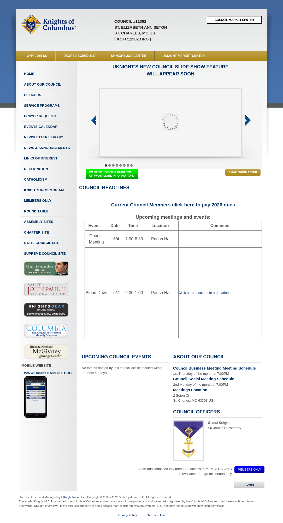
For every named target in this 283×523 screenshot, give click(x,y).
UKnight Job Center (128, 56)
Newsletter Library (43, 137)
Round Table (36, 211)
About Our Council (42, 84)
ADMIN (249, 484)
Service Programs (42, 106)
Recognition (36, 169)
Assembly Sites (38, 222)
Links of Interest (41, 158)
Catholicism (35, 179)
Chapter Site (36, 232)
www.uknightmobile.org (48, 395)
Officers (32, 95)
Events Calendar (41, 127)
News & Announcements (47, 148)
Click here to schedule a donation (204, 293)
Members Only (37, 201)
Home (29, 74)
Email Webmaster (243, 172)
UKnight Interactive (73, 497)
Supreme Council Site (45, 253)
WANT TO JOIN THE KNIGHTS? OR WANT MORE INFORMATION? (112, 174)
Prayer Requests (40, 116)
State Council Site (42, 243)
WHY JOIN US (37, 56)
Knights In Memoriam (44, 190)
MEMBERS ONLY (249, 469)
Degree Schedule (79, 56)
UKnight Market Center (184, 56)
